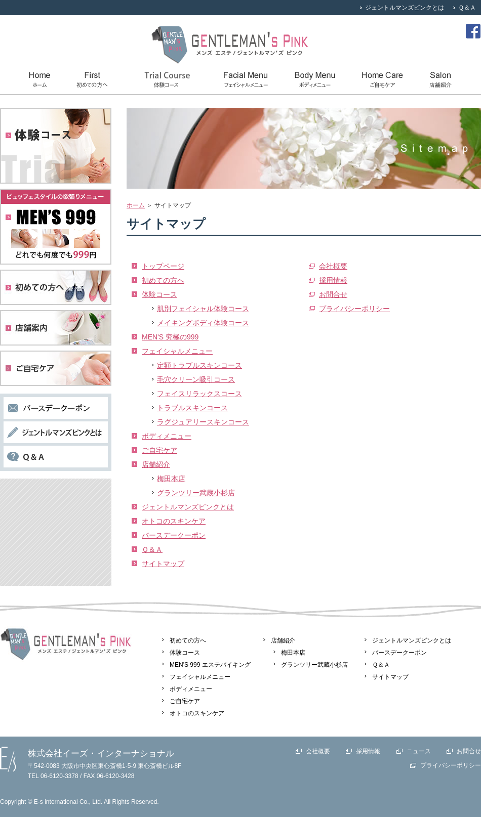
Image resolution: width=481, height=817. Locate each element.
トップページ (163, 266)
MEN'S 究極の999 (170, 337)
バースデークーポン (174, 535)
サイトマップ (163, 564)
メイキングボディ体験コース (203, 323)
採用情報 (333, 280)
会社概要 (333, 266)
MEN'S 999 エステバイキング (210, 664)
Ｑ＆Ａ (467, 7)
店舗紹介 (156, 464)
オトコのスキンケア (174, 521)
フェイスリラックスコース (199, 394)
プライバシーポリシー (354, 309)
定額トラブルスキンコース (199, 365)
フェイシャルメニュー (177, 351)
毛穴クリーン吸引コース (196, 379)
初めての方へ (163, 280)
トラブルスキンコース (192, 408)
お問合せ (333, 294)
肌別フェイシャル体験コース (203, 309)
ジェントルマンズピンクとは (404, 7)
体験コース (159, 294)
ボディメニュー (166, 436)
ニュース (419, 751)
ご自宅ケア (159, 450)
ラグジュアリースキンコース (203, 422)
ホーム (136, 205)
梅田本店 (171, 479)
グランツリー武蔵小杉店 (196, 493)
